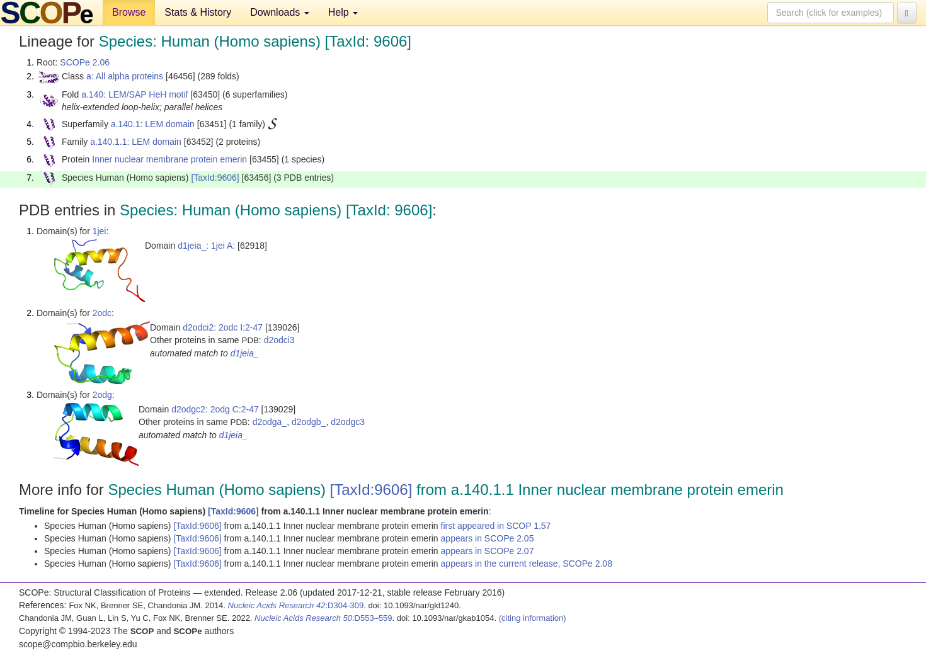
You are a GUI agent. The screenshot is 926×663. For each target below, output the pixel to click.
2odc (102, 313)
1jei (99, 231)
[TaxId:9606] (215, 178)
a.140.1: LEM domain (153, 124)
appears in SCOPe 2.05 (487, 538)
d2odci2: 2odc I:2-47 (223, 327)
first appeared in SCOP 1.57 (496, 526)
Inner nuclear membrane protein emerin (169, 159)
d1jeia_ (245, 353)
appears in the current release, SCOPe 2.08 (526, 563)
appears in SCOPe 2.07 (487, 551)
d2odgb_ (309, 422)
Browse (129, 12)
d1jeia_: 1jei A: (206, 246)
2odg (102, 395)
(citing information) (532, 618)
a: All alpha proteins (124, 76)
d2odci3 (279, 340)
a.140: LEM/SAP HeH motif (134, 94)
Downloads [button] (279, 12)
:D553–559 (323, 618)
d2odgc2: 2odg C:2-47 (215, 409)
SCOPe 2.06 (85, 62)
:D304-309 (296, 605)
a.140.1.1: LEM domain (135, 142)
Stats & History (197, 12)
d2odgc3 (348, 422)
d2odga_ (270, 422)
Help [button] (343, 12)
